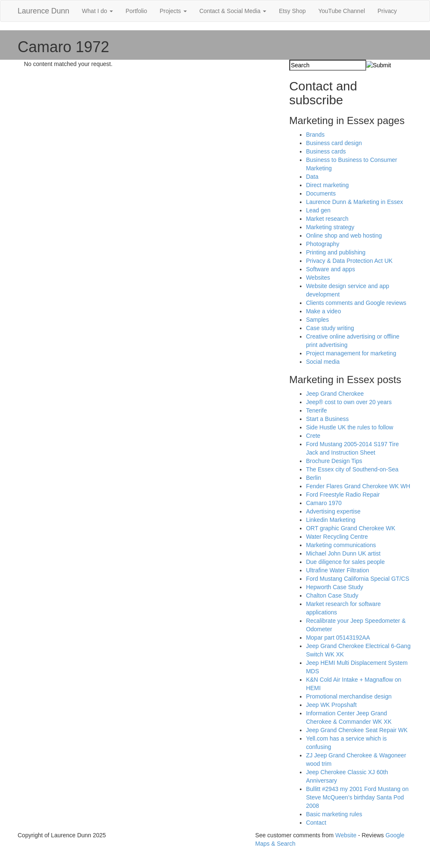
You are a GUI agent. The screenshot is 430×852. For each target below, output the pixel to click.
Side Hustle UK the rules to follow (349, 427)
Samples (317, 319)
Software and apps (330, 269)
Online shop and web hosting (344, 235)
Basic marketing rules (334, 814)
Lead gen (318, 210)
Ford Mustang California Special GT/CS (357, 578)
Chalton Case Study (332, 595)
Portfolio (136, 11)
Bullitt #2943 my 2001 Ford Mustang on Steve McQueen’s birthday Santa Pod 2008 (357, 797)
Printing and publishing (336, 252)
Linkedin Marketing (331, 519)
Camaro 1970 (324, 503)
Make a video (323, 311)
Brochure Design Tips (334, 461)
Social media (323, 361)
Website (345, 835)
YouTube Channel (341, 11)
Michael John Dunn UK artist (343, 553)
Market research (327, 218)
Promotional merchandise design (349, 696)
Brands (315, 134)
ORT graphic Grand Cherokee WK (351, 528)
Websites (318, 277)
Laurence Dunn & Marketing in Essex (354, 201)
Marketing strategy (330, 227)
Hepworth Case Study (334, 587)
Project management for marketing (351, 353)
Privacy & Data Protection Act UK (349, 260)
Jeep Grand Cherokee (335, 393)
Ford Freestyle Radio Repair (343, 494)
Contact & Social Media (232, 11)
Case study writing (330, 328)
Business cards (326, 151)
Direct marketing (327, 185)
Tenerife (316, 410)
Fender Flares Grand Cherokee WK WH (358, 486)
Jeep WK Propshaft (331, 704)
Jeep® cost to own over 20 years (349, 402)
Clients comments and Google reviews (356, 302)
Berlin (313, 477)
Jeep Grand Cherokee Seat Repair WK (357, 730)
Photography (322, 244)
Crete (313, 435)
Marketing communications (341, 545)
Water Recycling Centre (337, 536)
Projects (173, 11)
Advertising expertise (333, 511)
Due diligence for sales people (345, 561)
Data (312, 176)
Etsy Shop (292, 11)
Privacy (387, 11)
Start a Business (327, 418)
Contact (316, 822)
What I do (97, 11)
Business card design (334, 143)
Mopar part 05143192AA (338, 637)
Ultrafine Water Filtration (337, 570)
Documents (321, 193)
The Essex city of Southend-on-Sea (352, 469)
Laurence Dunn (43, 11)
